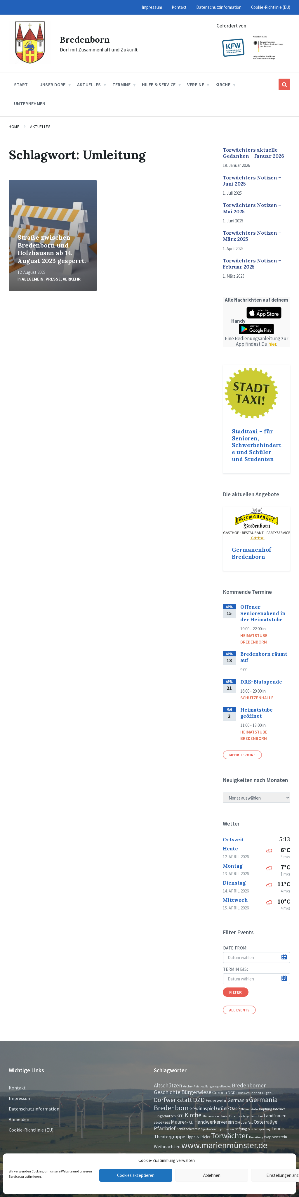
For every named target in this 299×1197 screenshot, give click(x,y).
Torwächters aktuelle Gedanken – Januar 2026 (253, 153)
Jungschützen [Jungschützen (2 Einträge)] (165, 1115)
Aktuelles (40, 126)
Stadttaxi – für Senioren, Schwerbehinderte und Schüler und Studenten (256, 445)
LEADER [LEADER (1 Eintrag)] (159, 1123)
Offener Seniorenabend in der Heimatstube (263, 613)
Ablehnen (211, 1175)
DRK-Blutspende (261, 682)
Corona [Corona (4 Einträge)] (219, 1092)
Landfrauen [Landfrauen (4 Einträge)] (275, 1115)
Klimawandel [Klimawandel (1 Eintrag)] (211, 1116)
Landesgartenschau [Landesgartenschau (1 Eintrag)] (250, 1116)
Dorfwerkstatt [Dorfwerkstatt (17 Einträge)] (173, 1100)
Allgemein (33, 279)
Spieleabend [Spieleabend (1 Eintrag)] (209, 1129)
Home (14, 126)
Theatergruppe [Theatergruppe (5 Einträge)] (169, 1136)
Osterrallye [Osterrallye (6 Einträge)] (265, 1122)
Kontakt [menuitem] (179, 7)
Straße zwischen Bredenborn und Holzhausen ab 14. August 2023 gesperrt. (52, 249)
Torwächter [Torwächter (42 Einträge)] (229, 1135)
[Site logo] (30, 62)
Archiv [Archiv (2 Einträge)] (188, 1086)
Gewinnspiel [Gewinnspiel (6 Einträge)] (202, 1108)
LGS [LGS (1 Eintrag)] (167, 1123)
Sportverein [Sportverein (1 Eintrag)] (226, 1129)
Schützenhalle (257, 697)
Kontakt (17, 1088)
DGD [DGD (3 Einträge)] (232, 1092)
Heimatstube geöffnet (256, 713)
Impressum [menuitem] (152, 7)
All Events (239, 1010)
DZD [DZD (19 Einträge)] (199, 1100)
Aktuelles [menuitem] (89, 84)
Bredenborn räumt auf (263, 657)
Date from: (235, 948)
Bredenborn (85, 39)
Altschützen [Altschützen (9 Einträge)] (168, 1085)
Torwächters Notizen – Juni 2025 (252, 180)
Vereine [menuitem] (195, 84)
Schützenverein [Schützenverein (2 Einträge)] (188, 1128)
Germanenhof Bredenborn (251, 553)
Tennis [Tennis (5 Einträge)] (278, 1128)
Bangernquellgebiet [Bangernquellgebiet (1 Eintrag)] (218, 1086)
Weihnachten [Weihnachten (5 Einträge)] (167, 1146)
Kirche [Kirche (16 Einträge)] (193, 1115)
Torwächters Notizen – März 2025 (252, 236)
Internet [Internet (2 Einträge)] (279, 1108)
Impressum (20, 1098)
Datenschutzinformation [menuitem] (218, 7)
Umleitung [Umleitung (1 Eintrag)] (256, 1137)
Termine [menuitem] (121, 84)
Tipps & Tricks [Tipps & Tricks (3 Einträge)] (198, 1136)
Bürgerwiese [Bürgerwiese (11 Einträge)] (196, 1092)
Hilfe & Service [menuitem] (159, 84)
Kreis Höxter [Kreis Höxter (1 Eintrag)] (228, 1116)
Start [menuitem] (21, 84)
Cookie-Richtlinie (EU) (31, 1130)
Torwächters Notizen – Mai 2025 (252, 208)
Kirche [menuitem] (222, 84)
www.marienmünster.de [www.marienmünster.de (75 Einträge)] (224, 1145)
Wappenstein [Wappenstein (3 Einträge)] (275, 1136)
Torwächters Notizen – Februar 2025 (252, 263)
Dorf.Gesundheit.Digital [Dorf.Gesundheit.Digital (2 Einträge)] (254, 1092)
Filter (235, 992)
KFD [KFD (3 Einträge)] (180, 1115)
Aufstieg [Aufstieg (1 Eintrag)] (199, 1086)
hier (272, 344)
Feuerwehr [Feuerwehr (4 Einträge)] (216, 1100)
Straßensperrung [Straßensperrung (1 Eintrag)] (259, 1129)
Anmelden (19, 1119)
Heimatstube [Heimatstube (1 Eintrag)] (249, 1109)
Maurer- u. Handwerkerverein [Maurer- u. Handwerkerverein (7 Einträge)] (202, 1122)
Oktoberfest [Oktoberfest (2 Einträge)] (244, 1122)
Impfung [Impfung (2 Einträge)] (265, 1108)
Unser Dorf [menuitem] (52, 84)
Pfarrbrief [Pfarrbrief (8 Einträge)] (165, 1128)
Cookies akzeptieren (135, 1175)
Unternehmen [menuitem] (30, 103)
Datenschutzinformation (34, 1109)
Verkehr (72, 279)
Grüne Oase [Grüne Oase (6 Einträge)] (228, 1108)
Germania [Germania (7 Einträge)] (237, 1100)
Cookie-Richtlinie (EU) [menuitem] (270, 7)
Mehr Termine (242, 755)
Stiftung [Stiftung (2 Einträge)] (241, 1128)
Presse (53, 279)
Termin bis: (235, 969)
